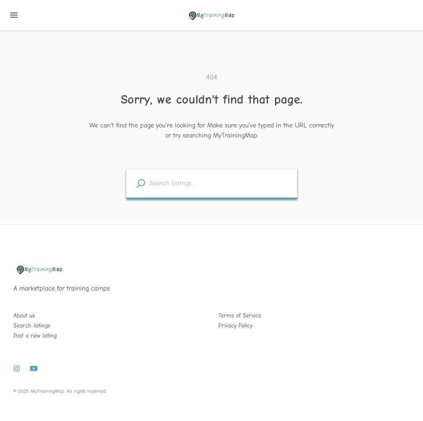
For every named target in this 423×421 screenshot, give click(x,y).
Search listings (31, 325)
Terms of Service (239, 315)
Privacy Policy (235, 325)
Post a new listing (35, 335)
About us (24, 315)
